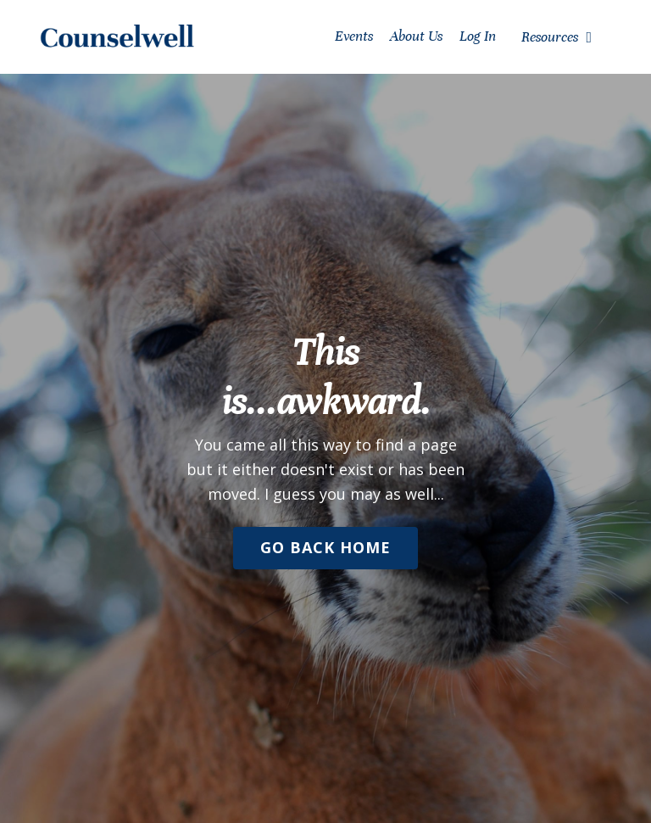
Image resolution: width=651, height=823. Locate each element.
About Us (416, 36)
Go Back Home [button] (325, 547)
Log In (477, 36)
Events (354, 36)
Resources (556, 37)
